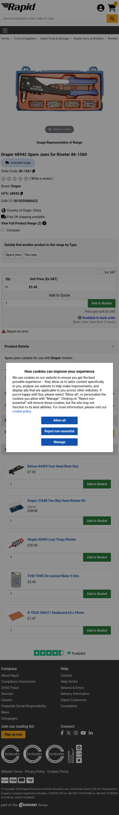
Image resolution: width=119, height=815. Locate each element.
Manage (59, 442)
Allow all (59, 420)
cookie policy (21, 411)
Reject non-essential (59, 431)
